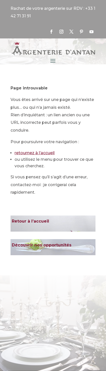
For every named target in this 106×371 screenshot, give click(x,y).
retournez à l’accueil (35, 152)
